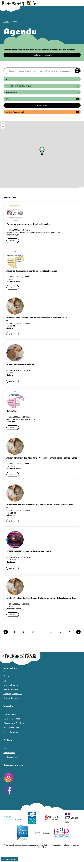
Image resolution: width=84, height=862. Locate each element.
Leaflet (81, 187)
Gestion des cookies (9, 859)
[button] (42, 151)
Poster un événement (42, 55)
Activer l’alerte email (15, 112)
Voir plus (12, 240)
